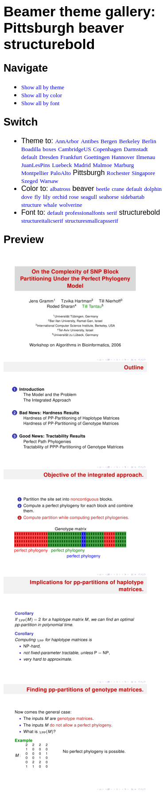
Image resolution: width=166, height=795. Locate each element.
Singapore (143, 173)
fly (38, 197)
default (29, 157)
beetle (103, 189)
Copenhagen (107, 149)
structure (31, 205)
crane (118, 189)
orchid (59, 197)
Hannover (123, 157)
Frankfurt (71, 157)
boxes (49, 149)
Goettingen (97, 157)
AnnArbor (66, 141)
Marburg (124, 165)
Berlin (149, 141)
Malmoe (102, 165)
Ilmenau (145, 157)
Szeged (29, 181)
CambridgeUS (74, 149)
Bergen (108, 141)
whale (50, 205)
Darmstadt (136, 149)
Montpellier (34, 173)
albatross (60, 189)
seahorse (109, 197)
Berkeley (129, 141)
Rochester (118, 173)
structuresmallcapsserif (91, 220)
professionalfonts (85, 212)
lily (46, 197)
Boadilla (31, 149)
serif (112, 212)
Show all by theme (42, 87)
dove (26, 197)
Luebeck (62, 165)
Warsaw (49, 181)
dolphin (153, 189)
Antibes (89, 141)
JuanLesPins (35, 165)
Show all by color (41, 95)
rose (74, 197)
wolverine (70, 205)
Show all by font (40, 103)
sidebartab (132, 197)
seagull (89, 197)
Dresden (48, 157)
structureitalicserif (42, 220)
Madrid (82, 165)
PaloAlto (60, 173)
